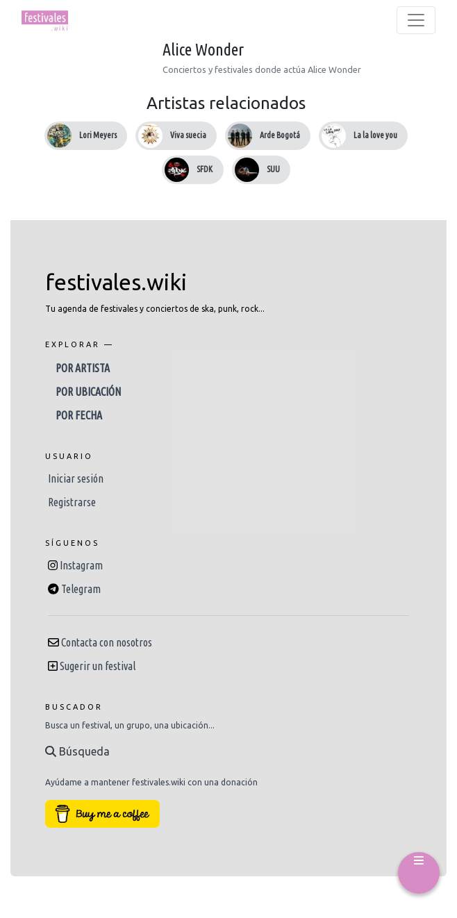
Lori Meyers (98, 135)
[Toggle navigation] (416, 20)
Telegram (81, 589)
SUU (273, 169)
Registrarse (72, 502)
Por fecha (79, 415)
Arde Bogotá (280, 135)
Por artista (83, 368)
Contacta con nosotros (106, 642)
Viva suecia (188, 135)
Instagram (81, 565)
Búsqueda (77, 751)
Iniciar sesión (75, 478)
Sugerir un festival (97, 666)
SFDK (205, 169)
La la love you (375, 135)
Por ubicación (88, 391)
